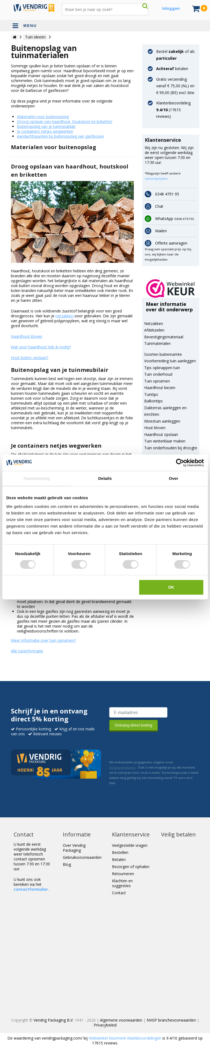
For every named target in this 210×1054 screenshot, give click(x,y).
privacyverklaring (122, 767)
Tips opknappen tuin (162, 367)
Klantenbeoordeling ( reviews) (173, 109)
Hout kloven (154, 427)
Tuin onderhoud (158, 374)
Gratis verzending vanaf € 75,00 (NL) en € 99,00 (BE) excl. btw (175, 86)
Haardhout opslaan (161, 434)
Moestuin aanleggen (162, 421)
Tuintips (151, 394)
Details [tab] (105, 478)
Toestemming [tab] (36, 478)
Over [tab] (173, 478)
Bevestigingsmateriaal (163, 336)
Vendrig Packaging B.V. (53, 1020)
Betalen (119, 859)
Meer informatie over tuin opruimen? (43, 640)
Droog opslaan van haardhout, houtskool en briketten (64, 121)
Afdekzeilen (154, 330)
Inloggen (171, 8)
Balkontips (153, 400)
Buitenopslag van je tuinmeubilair (46, 126)
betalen (172, 68)
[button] (170, 288)
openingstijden (156, 178)
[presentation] (150, 744)
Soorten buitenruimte (163, 354)
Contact (119, 892)
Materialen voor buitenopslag (43, 116)
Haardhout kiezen (159, 387)
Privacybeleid (105, 1025)
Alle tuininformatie (27, 651)
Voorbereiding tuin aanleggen (170, 360)
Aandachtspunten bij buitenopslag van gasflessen (60, 136)
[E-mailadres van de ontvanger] (138, 712)
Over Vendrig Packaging (74, 848)
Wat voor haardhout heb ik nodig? (41, 347)
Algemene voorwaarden (121, 1020)
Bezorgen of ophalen (130, 866)
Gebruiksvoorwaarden (82, 857)
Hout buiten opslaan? (29, 357)
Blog (67, 864)
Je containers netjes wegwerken (45, 131)
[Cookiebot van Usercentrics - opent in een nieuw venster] (180, 463)
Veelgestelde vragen (129, 845)
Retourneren (123, 873)
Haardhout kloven (26, 336)
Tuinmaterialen (157, 343)
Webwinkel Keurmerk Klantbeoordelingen (125, 1038)
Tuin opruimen (157, 381)
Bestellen (120, 852)
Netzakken (153, 323)
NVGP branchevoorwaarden (171, 1020)
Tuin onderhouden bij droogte (170, 447)
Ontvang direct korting (133, 725)
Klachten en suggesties (122, 883)
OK (171, 587)
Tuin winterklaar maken (164, 441)
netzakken (65, 315)
